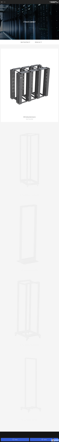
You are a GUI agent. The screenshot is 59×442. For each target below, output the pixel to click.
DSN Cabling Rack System (29, 117)
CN (4, 2)
